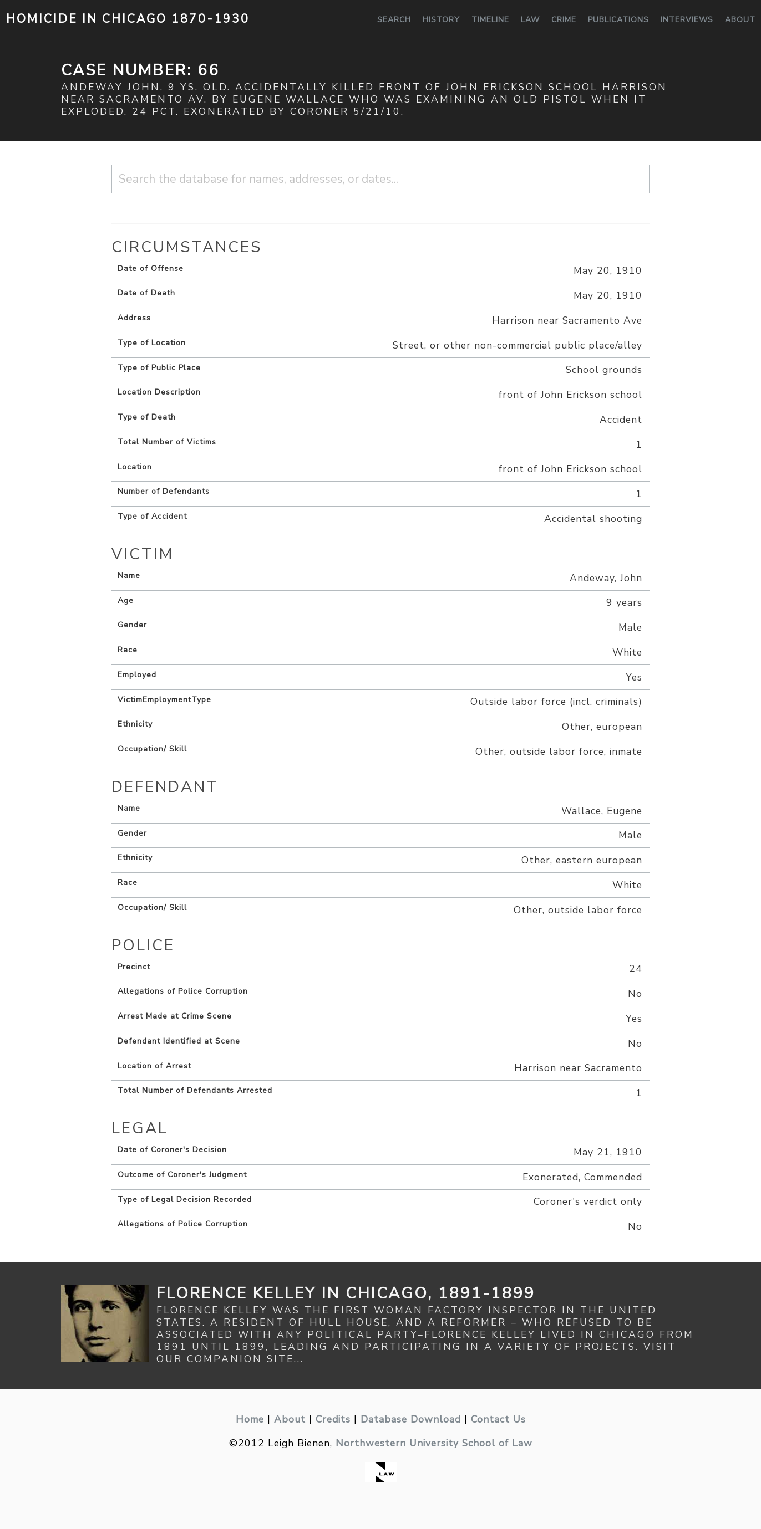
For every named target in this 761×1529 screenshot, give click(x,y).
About (740, 19)
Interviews (687, 19)
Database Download (411, 1419)
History (441, 19)
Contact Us (498, 1419)
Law (530, 19)
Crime (563, 19)
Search (394, 19)
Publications (618, 19)
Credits (333, 1419)
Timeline (490, 19)
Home (250, 1419)
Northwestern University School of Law (434, 1443)
